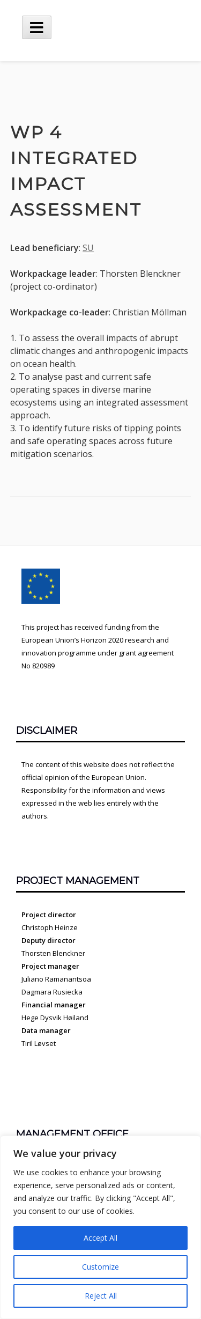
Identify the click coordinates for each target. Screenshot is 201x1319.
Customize (100, 1267)
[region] (100, 1227)
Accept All (100, 1238)
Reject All (101, 1296)
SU (88, 248)
